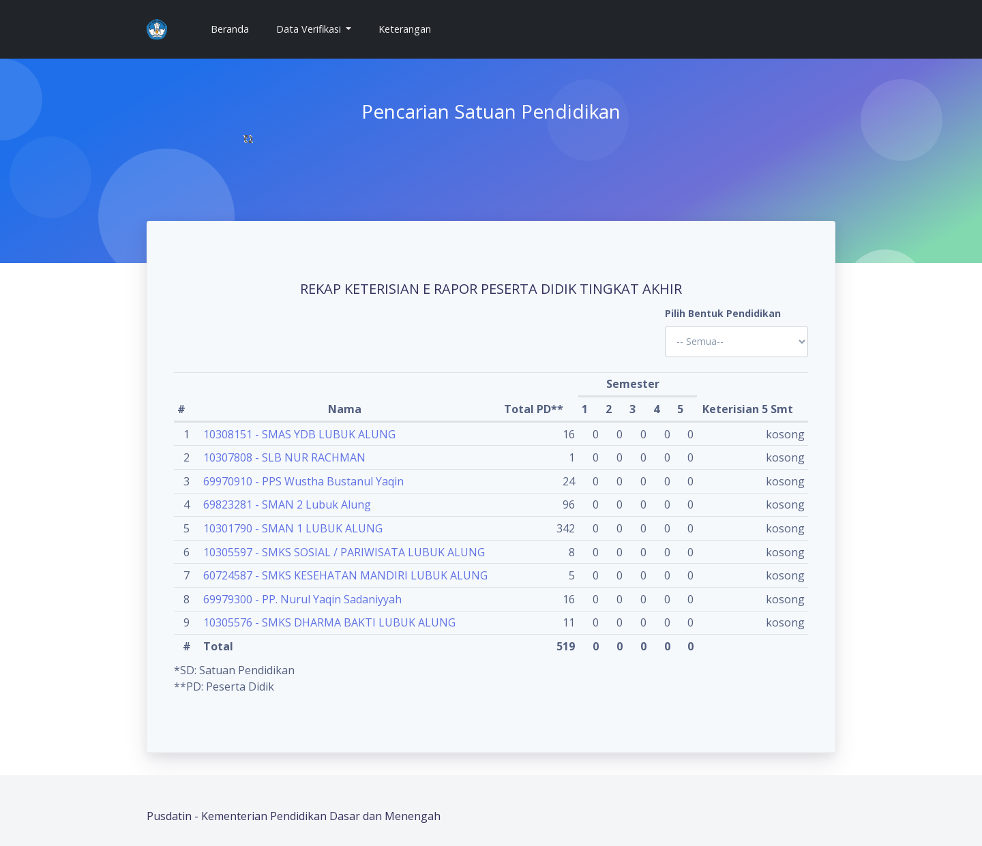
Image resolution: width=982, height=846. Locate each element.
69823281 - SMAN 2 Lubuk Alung (287, 504)
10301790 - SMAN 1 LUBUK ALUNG (293, 528)
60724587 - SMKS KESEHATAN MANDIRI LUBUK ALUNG (345, 575)
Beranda (235, 28)
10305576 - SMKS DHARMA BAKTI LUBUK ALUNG (329, 622)
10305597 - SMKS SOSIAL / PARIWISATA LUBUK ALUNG (344, 552)
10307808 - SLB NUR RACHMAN (284, 457)
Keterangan (404, 28)
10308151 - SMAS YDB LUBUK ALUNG (299, 434)
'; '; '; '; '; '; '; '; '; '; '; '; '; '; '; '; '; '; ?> (736, 341)
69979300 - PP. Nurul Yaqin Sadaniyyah (302, 599)
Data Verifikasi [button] (310, 28)
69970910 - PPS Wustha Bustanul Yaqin (303, 481)
